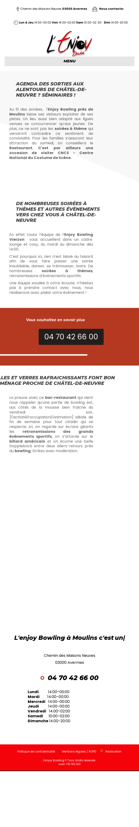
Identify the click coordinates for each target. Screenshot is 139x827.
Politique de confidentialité (36, 751)
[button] (87, 347)
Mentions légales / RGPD (79, 751)
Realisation (113, 751)
